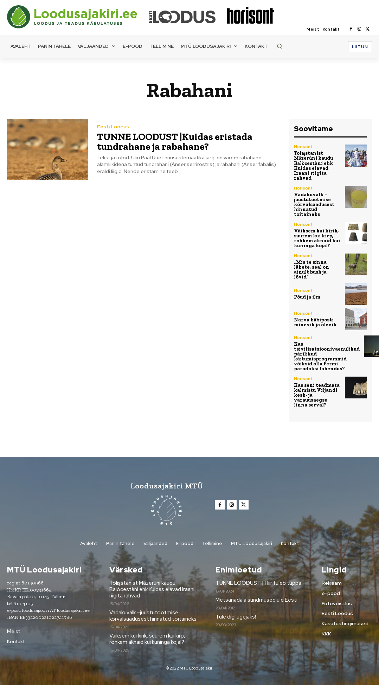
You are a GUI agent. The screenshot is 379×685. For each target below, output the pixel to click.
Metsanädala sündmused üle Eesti (256, 599)
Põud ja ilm (307, 297)
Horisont (303, 147)
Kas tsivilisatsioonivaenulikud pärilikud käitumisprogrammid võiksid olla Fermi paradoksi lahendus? (327, 356)
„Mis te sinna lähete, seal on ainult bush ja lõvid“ (311, 269)
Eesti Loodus (113, 126)
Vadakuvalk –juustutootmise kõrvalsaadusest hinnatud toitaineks (314, 204)
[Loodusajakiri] (77, 16)
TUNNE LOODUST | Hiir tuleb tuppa (258, 582)
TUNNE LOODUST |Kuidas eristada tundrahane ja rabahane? (174, 141)
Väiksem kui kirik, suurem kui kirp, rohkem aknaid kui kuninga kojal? (317, 238)
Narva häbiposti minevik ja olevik (315, 322)
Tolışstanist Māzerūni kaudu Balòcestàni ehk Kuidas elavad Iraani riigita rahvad (313, 165)
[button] (279, 46)
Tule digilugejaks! (236, 616)
